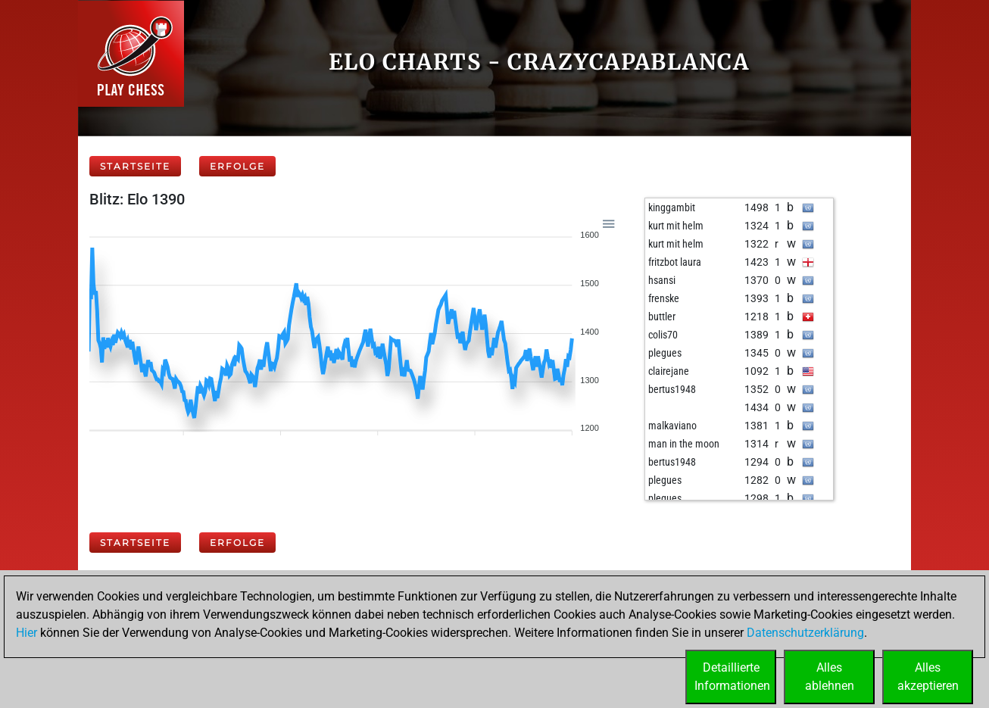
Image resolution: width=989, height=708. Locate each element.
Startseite (135, 166)
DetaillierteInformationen (732, 676)
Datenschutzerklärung (805, 632)
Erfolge (237, 166)
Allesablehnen (829, 676)
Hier (26, 632)
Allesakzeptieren (928, 676)
